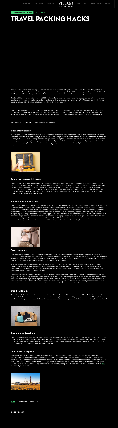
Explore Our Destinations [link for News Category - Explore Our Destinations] (29, 401)
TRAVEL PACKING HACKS (50, 19)
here (103, 364)
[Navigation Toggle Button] (10, 4)
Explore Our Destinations (22, 12)
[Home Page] (65, 4)
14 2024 (40, 12)
